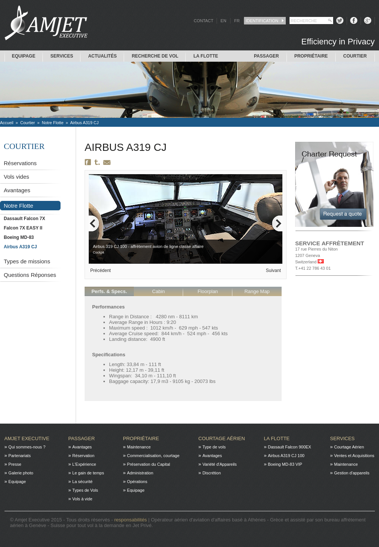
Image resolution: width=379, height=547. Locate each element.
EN (223, 20)
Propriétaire (311, 56)
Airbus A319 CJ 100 (286, 455)
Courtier (355, 56)
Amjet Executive (27, 438)
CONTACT (203, 20)
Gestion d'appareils (352, 473)
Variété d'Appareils (219, 464)
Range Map (257, 291)
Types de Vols (85, 490)
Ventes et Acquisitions (354, 455)
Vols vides (16, 176)
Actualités (102, 56)
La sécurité (82, 481)
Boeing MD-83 (19, 237)
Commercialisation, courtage (153, 455)
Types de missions (27, 261)
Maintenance (139, 447)
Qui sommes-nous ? (26, 447)
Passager (266, 56)
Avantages (17, 190)
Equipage (23, 56)
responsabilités (131, 520)
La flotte (205, 56)
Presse (14, 464)
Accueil (6, 122)
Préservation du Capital (148, 464)
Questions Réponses (30, 275)
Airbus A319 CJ (84, 122)
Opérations (137, 481)
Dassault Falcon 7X (24, 218)
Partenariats (19, 455)
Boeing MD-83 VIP (285, 464)
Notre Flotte (52, 122)
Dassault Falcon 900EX (289, 447)
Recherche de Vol (155, 56)
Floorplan (207, 291)
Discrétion (211, 473)
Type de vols (214, 447)
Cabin (158, 291)
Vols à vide (82, 499)
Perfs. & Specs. (109, 291)
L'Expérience (84, 464)
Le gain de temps (88, 473)
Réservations (20, 163)
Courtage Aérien (222, 438)
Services (61, 56)
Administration (140, 473)
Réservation (83, 455)
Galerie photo (20, 473)
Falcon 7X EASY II (23, 228)
